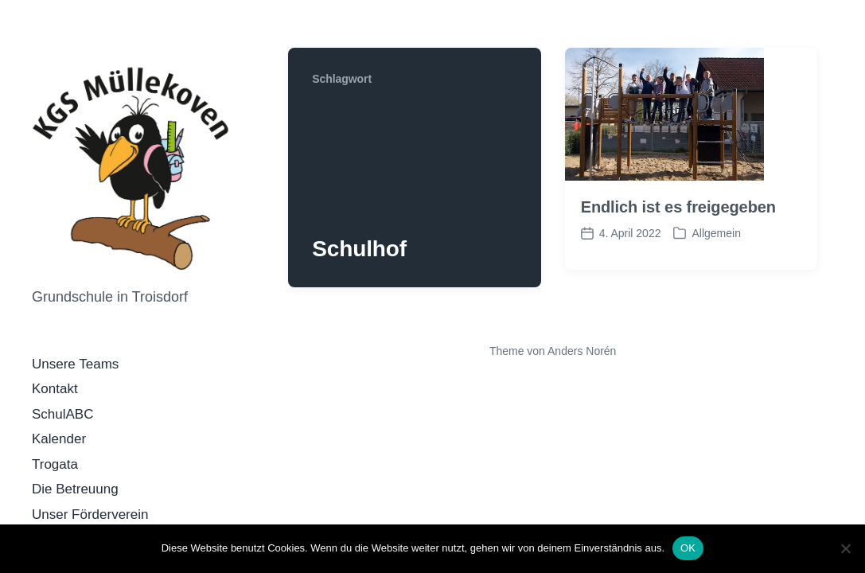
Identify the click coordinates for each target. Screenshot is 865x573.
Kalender (59, 438)
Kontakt (55, 388)
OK (688, 548)
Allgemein (716, 233)
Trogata (55, 464)
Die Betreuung (75, 489)
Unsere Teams (75, 364)
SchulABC (62, 414)
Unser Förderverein (90, 514)
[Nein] (845, 548)
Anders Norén (581, 351)
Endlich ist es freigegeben (678, 207)
